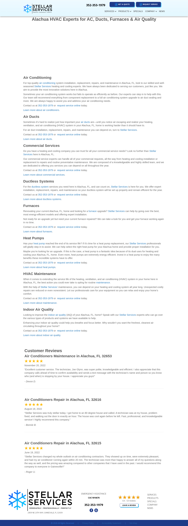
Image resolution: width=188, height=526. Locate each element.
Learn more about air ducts (37, 139)
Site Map (133, 523)
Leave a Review (129, 505)
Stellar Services (42, 86)
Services (109, 11)
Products (123, 11)
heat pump (39, 243)
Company (150, 11)
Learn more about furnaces (37, 231)
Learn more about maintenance (40, 303)
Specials (138, 11)
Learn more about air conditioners (41, 110)
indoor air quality (57, 315)
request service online (68, 105)
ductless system (40, 186)
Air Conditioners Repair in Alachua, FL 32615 (62, 443)
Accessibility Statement (111, 523)
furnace (93, 211)
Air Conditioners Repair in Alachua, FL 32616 (62, 400)
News (162, 11)
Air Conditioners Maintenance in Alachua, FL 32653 (68, 356)
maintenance (103, 282)
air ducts (85, 122)
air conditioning (47, 83)
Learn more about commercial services (44, 174)
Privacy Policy (88, 523)
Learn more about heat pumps (39, 267)
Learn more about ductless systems (42, 199)
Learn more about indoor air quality (41, 335)
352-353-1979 (45, 105)
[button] (148, 4)
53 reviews (131, 500)
